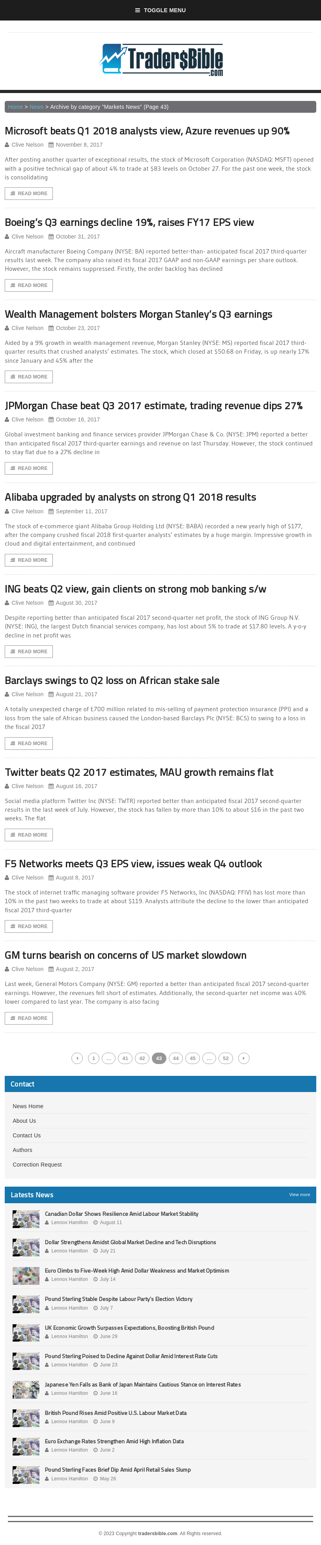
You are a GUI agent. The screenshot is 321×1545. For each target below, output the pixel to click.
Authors (22, 1150)
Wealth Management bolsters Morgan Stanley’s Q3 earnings (138, 314)
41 (125, 1058)
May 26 (104, 1478)
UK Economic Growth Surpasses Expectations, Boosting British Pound (129, 1327)
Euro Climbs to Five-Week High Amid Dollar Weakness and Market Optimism (137, 1270)
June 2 (104, 1450)
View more (299, 1194)
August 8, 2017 (71, 878)
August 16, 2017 (73, 786)
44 (176, 1058)
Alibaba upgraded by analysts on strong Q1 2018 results (130, 497)
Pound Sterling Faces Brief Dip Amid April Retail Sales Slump (118, 1469)
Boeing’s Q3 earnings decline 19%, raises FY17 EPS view (129, 222)
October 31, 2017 (74, 237)
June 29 (105, 1336)
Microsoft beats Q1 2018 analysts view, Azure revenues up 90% (147, 130)
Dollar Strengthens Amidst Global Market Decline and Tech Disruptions (130, 1242)
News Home (28, 1106)
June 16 (105, 1393)
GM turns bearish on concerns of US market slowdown (126, 955)
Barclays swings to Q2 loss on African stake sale (112, 680)
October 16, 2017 (74, 420)
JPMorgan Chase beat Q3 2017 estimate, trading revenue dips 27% (153, 405)
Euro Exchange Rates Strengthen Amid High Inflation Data (114, 1441)
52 (226, 1058)
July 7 (103, 1308)
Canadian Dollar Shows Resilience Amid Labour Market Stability (121, 1214)
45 (193, 1058)
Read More (28, 193)
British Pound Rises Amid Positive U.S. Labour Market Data (116, 1413)
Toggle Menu (160, 10)
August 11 (107, 1222)
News (37, 107)
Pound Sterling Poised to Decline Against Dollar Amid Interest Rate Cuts (131, 1356)
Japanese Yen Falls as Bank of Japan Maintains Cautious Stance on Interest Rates (143, 1384)
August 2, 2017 (71, 969)
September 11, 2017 (78, 511)
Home (15, 107)
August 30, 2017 (73, 603)
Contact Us (27, 1135)
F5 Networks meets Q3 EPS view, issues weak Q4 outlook (133, 863)
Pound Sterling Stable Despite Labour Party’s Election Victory (118, 1299)
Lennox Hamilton (66, 1222)
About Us (24, 1121)
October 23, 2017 (74, 328)
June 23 (105, 1364)
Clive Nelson (24, 145)
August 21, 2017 (73, 694)
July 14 (104, 1279)
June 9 (104, 1421)
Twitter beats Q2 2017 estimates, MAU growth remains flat (139, 772)
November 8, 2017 (76, 145)
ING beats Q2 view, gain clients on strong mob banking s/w (135, 588)
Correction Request (37, 1164)
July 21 (104, 1251)
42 (142, 1058)
